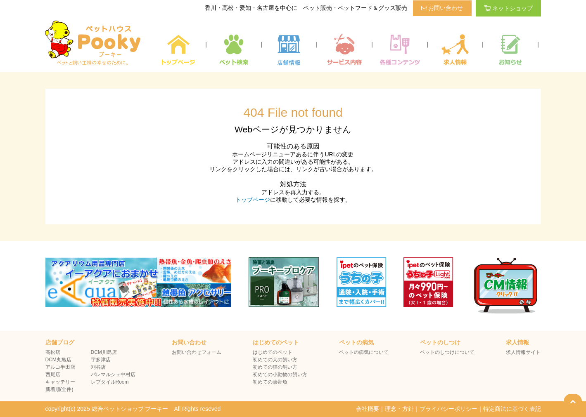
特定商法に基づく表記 (512, 408)
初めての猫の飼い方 (275, 367)
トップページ (252, 199)
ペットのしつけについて (447, 352)
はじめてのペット (272, 352)
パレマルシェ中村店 (113, 374)
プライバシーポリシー (448, 408)
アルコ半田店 (60, 367)
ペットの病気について (364, 352)
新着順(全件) (59, 389)
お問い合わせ (442, 8)
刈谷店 (98, 367)
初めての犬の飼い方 (275, 360)
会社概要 (367, 408)
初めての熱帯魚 (270, 382)
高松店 (52, 352)
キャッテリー (60, 382)
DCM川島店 (104, 352)
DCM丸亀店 (58, 360)
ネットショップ (508, 8)
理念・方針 (399, 408)
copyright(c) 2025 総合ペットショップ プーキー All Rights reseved (133, 408)
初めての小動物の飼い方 (280, 374)
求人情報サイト (523, 352)
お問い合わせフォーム (196, 352)
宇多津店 (101, 360)
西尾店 (52, 374)
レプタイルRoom (110, 382)
